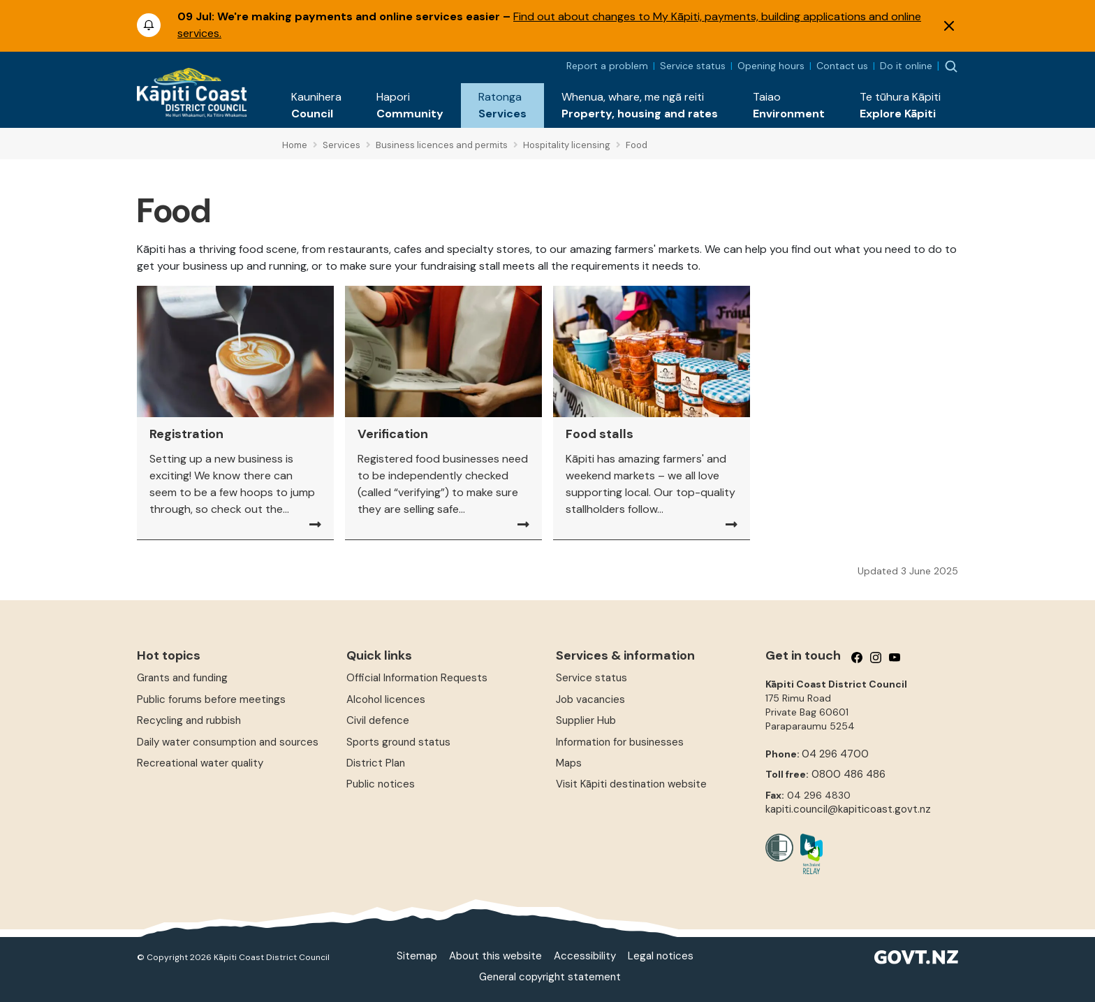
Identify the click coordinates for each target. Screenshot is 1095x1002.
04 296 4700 (835, 754)
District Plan (375, 763)
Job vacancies (590, 699)
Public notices (380, 784)
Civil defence (377, 720)
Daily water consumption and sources (227, 742)
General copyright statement (550, 977)
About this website (495, 956)
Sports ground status (398, 742)
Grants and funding (182, 678)
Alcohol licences (385, 699)
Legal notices (660, 956)
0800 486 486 (848, 774)
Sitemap (417, 956)
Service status (693, 65)
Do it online (906, 65)
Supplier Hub (586, 720)
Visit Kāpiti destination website (631, 784)
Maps (569, 763)
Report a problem (607, 65)
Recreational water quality (200, 763)
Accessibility (585, 956)
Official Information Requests (416, 678)
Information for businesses (620, 742)
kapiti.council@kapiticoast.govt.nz (848, 809)
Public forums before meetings (211, 699)
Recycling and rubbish (189, 720)
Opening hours (770, 65)
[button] (316, 105)
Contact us (842, 65)
